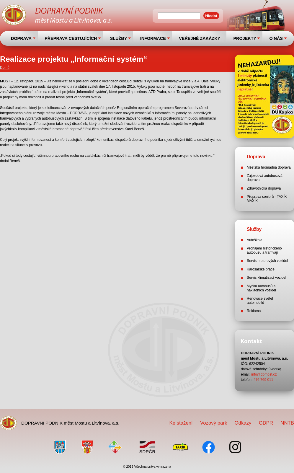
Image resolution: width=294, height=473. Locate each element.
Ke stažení (180, 423)
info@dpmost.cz (264, 374)
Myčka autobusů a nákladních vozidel (261, 288)
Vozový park (213, 423)
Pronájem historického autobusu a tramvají (264, 250)
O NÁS (276, 38)
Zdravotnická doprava (264, 188)
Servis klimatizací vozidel (266, 277)
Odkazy (243, 423)
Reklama (254, 311)
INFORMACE (153, 38)
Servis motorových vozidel (267, 261)
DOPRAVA (21, 38)
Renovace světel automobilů (260, 300)
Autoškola (254, 240)
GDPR (266, 423)
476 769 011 (263, 380)
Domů (4, 68)
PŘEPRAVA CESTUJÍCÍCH (71, 38)
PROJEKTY (244, 38)
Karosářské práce (261, 269)
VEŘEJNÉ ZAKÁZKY (199, 38)
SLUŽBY (118, 38)
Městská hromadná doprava (269, 167)
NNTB (287, 423)
